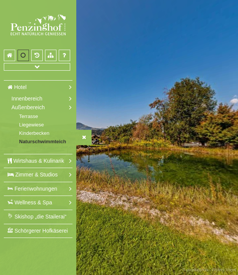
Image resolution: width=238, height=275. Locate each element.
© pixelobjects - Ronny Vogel (209, 269)
